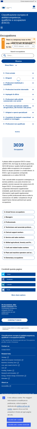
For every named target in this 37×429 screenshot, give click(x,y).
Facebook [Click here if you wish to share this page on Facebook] (9, 279)
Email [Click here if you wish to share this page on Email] (8, 290)
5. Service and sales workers (14, 237)
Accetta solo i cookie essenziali (18, 424)
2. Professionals (10, 222)
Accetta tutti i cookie (15, 420)
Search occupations (18, 51)
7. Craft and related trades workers (16, 247)
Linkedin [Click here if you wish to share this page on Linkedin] (9, 284)
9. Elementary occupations (13, 258)
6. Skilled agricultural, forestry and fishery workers (19, 242)
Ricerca (18, 61)
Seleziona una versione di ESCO (23, 42)
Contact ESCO (6, 349)
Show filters (9, 65)
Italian (33, 7)
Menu (1, 27)
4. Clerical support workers (13, 232)
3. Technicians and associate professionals (19, 227)
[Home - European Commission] (17, 7)
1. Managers (8, 217)
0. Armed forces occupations (14, 212)
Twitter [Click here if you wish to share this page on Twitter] (9, 274)
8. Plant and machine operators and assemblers (19, 252)
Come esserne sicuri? (28, 1)
